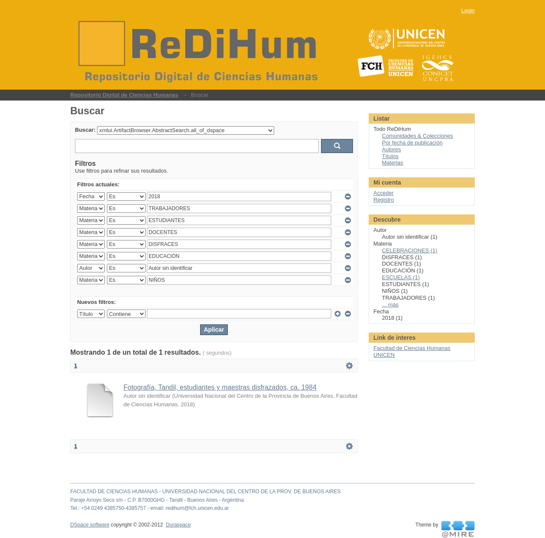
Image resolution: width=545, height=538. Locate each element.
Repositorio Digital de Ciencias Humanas (124, 95)
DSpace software (89, 525)
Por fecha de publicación (412, 142)
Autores (391, 149)
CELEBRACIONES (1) (409, 250)
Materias (392, 162)
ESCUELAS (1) (401, 277)
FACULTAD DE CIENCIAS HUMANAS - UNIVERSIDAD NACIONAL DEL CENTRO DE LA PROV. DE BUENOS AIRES (205, 492)
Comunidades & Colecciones (417, 136)
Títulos (390, 156)
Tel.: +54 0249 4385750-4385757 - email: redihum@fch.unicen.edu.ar (149, 508)
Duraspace (178, 525)
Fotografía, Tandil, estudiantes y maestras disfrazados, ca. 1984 (219, 387)
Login (468, 10)
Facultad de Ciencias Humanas (411, 348)
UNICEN (384, 355)
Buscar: (85, 130)
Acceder (383, 193)
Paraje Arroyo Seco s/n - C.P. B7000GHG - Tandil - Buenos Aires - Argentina (157, 500)
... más (390, 304)
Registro (383, 200)
